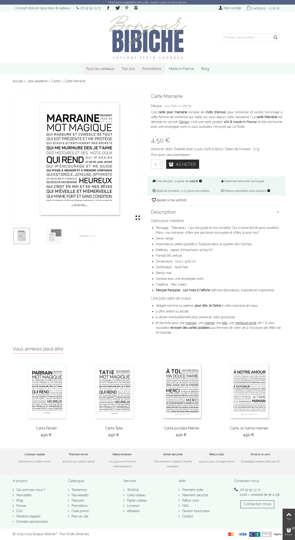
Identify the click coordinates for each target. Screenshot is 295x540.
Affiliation (133, 511)
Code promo (80, 511)
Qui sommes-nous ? (30, 490)
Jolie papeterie (37, 81)
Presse (20, 506)
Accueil (18, 81)
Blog (205, 69)
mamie (209, 323)
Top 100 (128, 69)
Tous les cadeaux (100, 69)
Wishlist (132, 490)
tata (224, 323)
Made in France (181, 69)
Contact (187, 516)
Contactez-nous (257, 504)
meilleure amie (245, 323)
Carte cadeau (135, 495)
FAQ (184, 506)
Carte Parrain (46, 428)
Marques (77, 500)
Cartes (56, 81)
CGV (19, 511)
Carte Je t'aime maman (249, 428)
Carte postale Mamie (181, 428)
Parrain (184, 122)
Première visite (192, 490)
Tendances (79, 490)
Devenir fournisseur (195, 511)
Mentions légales (27, 516)
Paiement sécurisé (194, 495)
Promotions (152, 69)
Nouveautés (79, 495)
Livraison (133, 506)
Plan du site (79, 516)
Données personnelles (31, 521)
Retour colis (190, 500)
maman (191, 323)
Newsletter (23, 495)
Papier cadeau (136, 500)
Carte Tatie (114, 428)
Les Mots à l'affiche (177, 106)
